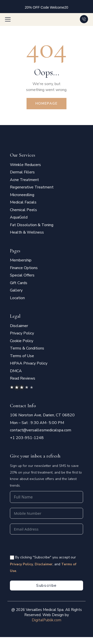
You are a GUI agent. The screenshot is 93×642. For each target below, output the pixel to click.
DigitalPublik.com (46, 620)
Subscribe (46, 585)
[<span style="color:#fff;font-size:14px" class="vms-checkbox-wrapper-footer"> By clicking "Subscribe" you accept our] (12, 557)
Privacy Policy (21, 564)
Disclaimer (44, 564)
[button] (8, 19)
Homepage (46, 103)
